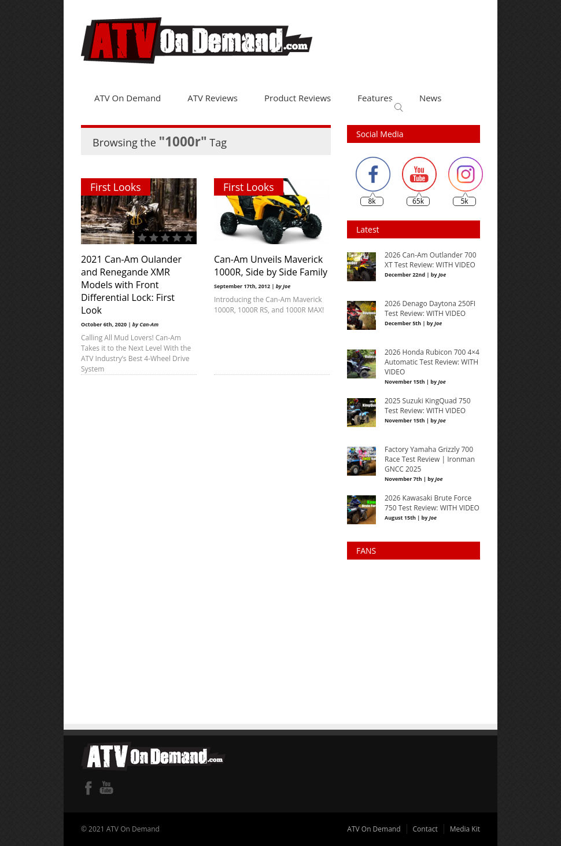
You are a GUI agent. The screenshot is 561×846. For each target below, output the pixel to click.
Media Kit (465, 829)
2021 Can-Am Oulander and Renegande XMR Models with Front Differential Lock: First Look (131, 285)
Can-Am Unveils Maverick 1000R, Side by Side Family (270, 265)
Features (375, 98)
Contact (425, 829)
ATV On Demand (127, 98)
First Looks (115, 187)
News (430, 98)
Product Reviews (297, 98)
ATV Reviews (212, 98)
